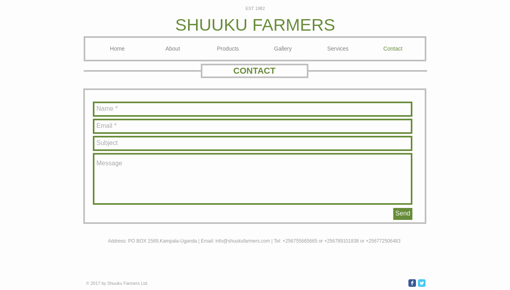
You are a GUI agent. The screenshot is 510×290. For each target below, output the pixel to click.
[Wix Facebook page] (412, 283)
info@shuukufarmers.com (243, 241)
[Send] (402, 214)
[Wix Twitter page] (422, 283)
